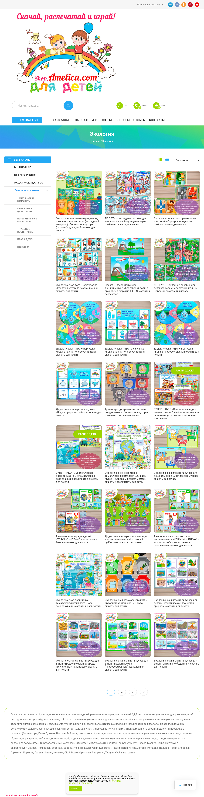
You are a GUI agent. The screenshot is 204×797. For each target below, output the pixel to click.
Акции (80, 743)
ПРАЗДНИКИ (166, 741)
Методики (137, 754)
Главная (95, 57)
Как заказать (96, 36)
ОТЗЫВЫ (175, 36)
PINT (190, 4)
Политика (82, 753)
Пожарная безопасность (25, 164)
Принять (75, 788)
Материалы (190, 741)
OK (183, 4)
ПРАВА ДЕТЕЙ (25, 155)
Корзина (195, 21)
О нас (107, 748)
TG (169, 4)
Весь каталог (64, 36)
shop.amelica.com (52, 787)
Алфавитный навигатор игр (166, 756)
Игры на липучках (141, 746)
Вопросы (158, 36)
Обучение (189, 746)
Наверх (185, 784)
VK (176, 4)
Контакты (192, 36)
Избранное (170, 21)
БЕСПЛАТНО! (22, 83)
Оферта (141, 36)
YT (197, 4)
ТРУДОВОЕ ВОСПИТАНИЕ (25, 146)
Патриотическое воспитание (27, 136)
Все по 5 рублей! (25, 90)
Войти (146, 21)
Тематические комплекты (25, 115)
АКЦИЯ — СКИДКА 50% (28, 98)
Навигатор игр (121, 36)
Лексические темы (26, 106)
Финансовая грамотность (24, 126)
